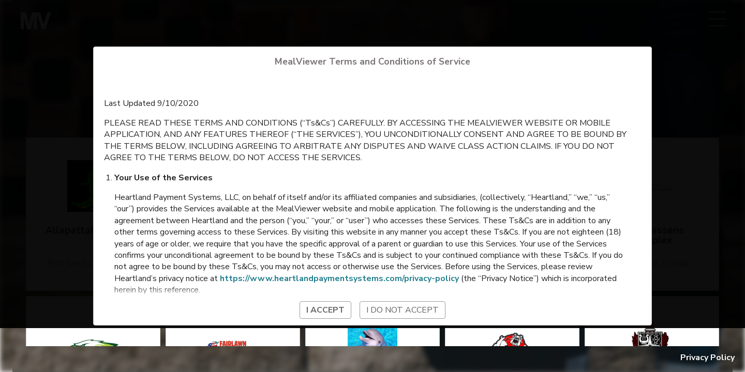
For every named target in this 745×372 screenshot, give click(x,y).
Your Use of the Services (163, 177)
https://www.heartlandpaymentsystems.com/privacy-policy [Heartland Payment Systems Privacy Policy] (339, 278)
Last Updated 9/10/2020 (151, 103)
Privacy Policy (707, 357)
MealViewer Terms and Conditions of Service (372, 61)
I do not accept (402, 310)
